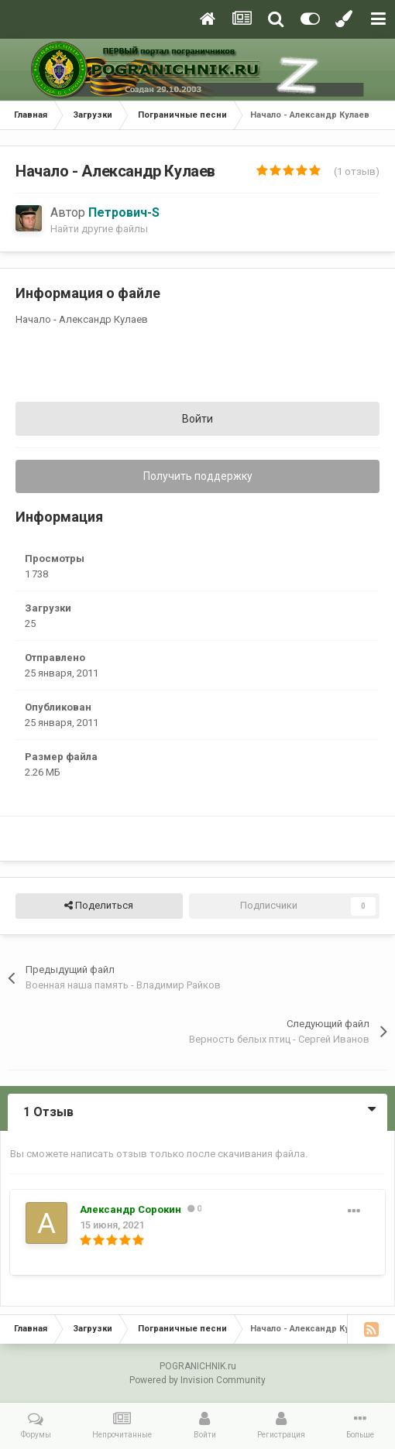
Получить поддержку (197, 476)
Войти (197, 419)
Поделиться (98, 905)
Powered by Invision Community (197, 1380)
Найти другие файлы (99, 229)
